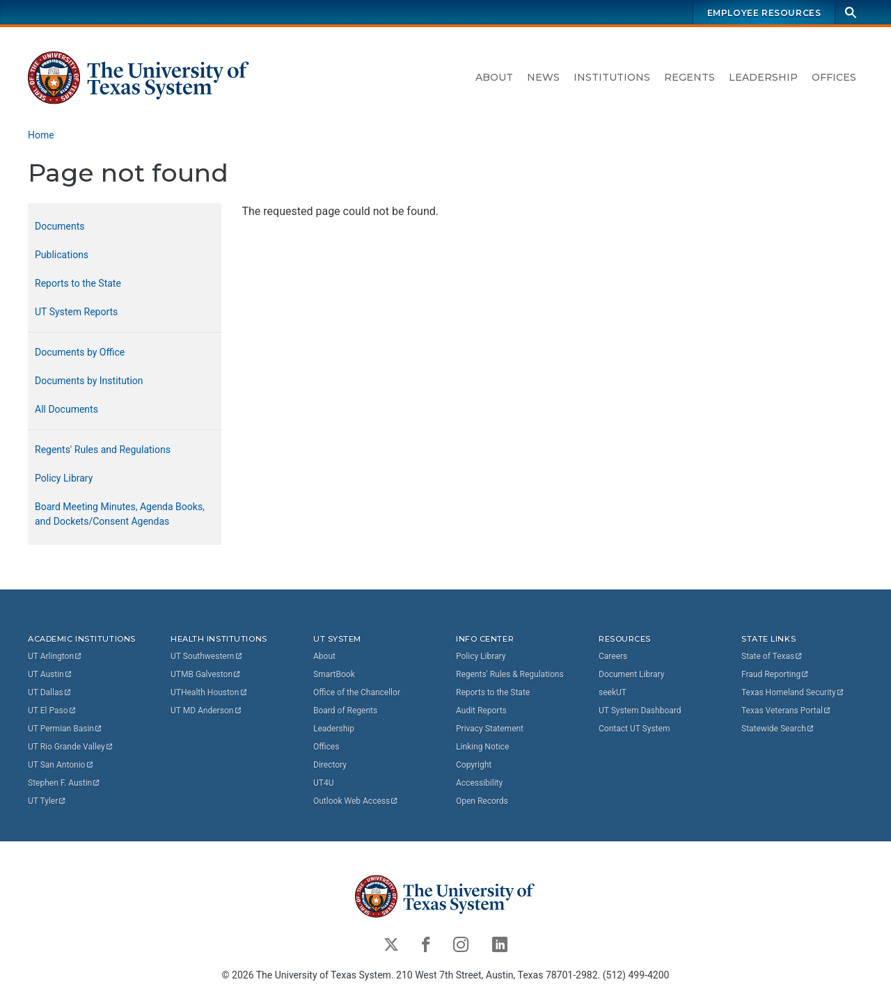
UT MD (206, 710)
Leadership (763, 77)
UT (55, 656)
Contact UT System (634, 729)
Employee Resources (764, 13)
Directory (330, 765)
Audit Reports (481, 710)
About (494, 77)
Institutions (612, 77)
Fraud (775, 674)
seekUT (612, 692)
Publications (61, 254)
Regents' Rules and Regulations (103, 449)
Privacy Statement (489, 729)
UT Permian (65, 729)
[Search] (850, 12)
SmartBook (334, 674)
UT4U (323, 783)
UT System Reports (76, 311)
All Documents (66, 409)
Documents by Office (80, 352)
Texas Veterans (786, 710)
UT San (61, 765)
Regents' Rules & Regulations (510, 674)
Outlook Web (356, 801)
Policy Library (64, 478)
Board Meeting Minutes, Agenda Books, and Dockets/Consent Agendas (120, 514)
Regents (689, 77)
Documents (59, 226)
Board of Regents (345, 710)
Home (41, 135)
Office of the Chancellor (356, 692)
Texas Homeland (792, 692)
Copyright (473, 765)
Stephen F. (64, 783)
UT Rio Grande (71, 747)
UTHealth (209, 692)
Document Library (631, 674)
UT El (52, 710)
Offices (834, 77)
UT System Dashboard (640, 710)
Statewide (778, 729)
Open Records (482, 801)
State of (772, 656)
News (543, 77)
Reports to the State (78, 283)
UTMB (206, 674)
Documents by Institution (89, 380)
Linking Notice (482, 747)
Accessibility (479, 783)
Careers (613, 656)
